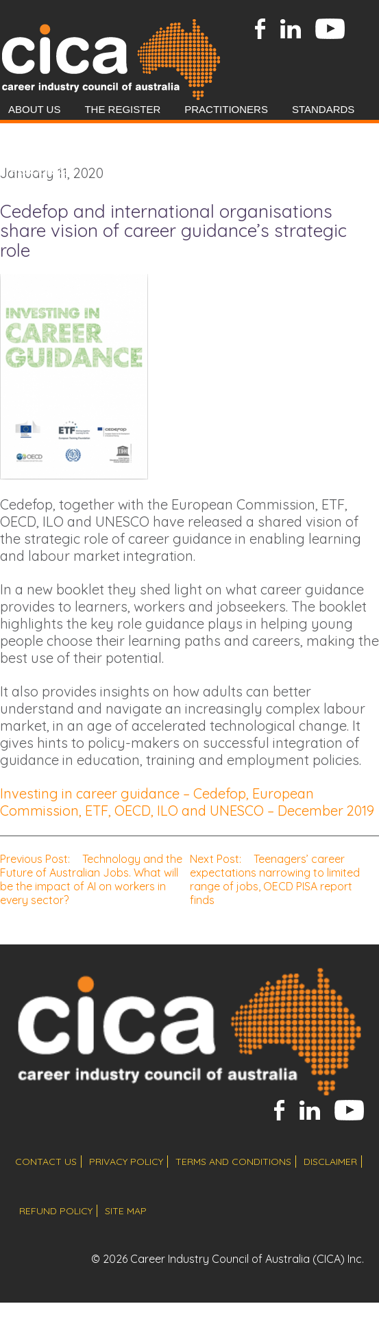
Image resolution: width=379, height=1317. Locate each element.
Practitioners (226, 109)
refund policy (56, 1211)
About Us (34, 109)
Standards (323, 109)
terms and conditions (233, 1161)
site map (126, 1211)
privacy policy (126, 1161)
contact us (46, 1161)
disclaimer (330, 1161)
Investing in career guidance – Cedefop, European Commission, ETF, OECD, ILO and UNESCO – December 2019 (187, 802)
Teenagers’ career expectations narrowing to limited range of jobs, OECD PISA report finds (275, 879)
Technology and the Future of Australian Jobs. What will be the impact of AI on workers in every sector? (91, 879)
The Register (122, 109)
